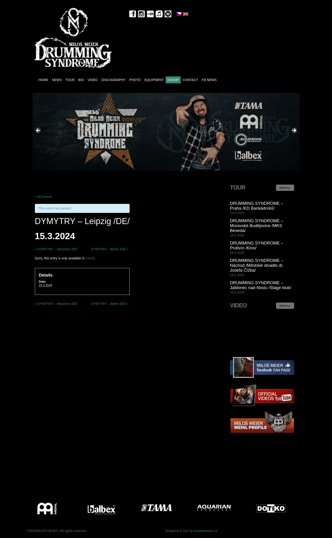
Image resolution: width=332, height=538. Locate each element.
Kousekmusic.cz (205, 531)
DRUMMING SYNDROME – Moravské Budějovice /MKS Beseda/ (256, 225)
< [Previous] (38, 130)
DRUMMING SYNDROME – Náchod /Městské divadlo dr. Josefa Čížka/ (257, 265)
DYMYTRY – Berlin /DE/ (109, 249)
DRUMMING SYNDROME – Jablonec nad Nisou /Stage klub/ (260, 285)
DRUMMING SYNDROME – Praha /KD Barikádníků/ (256, 206)
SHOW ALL (285, 188)
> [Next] (293, 130)
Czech (90, 258)
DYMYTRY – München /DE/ (56, 249)
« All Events (43, 197)
